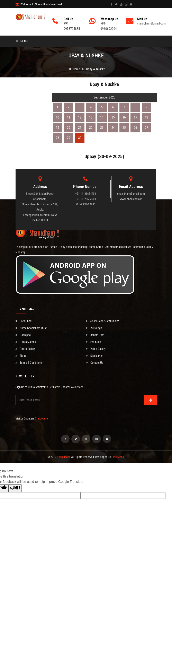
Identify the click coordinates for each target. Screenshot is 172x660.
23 (101, 128)
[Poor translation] (14, 488)
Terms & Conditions (29, 362)
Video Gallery (96, 348)
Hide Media (118, 457)
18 (146, 117)
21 (79, 128)
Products (93, 341)
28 (57, 138)
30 (79, 138)
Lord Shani (24, 321)
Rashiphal (23, 335)
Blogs (21, 355)
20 (68, 128)
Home (73, 69)
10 (57, 117)
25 (124, 128)
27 (146, 128)
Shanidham (63, 457)
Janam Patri (95, 335)
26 (135, 128)
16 (124, 117)
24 (113, 128)
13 (90, 117)
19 (57, 128)
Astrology (94, 328)
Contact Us (94, 362)
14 (101, 117)
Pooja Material (26, 341)
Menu (22, 41)
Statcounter (42, 418)
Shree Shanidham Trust (31, 328)
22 (90, 128)
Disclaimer (94, 355)
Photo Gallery (25, 348)
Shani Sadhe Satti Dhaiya (102, 321)
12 (79, 117)
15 (113, 117)
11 (68, 117)
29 (68, 138)
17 (135, 117)
